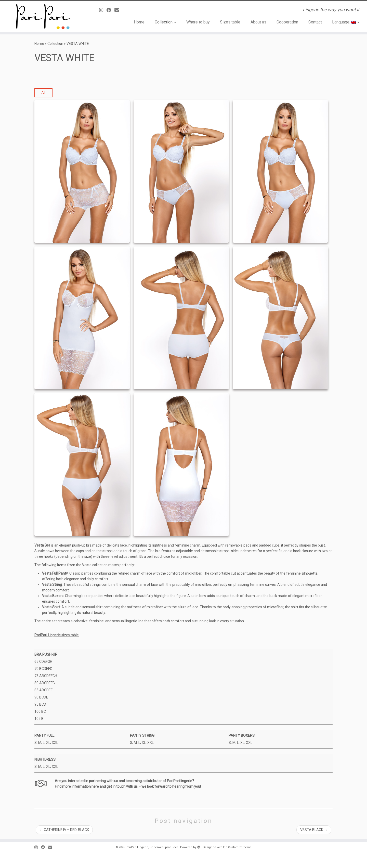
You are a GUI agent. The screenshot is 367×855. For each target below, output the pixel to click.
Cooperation (287, 22)
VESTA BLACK (313, 830)
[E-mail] (118, 10)
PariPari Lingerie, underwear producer (152, 847)
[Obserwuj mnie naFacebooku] (110, 10)
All (44, 92)
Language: (345, 22)
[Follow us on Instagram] (103, 10)
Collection (165, 22)
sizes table (56, 635)
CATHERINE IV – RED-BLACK (64, 830)
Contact (315, 22)
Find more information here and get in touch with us (96, 786)
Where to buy (198, 22)
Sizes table (230, 22)
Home (139, 22)
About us (258, 22)
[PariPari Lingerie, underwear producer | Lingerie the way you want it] (42, 16)
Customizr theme (240, 847)
